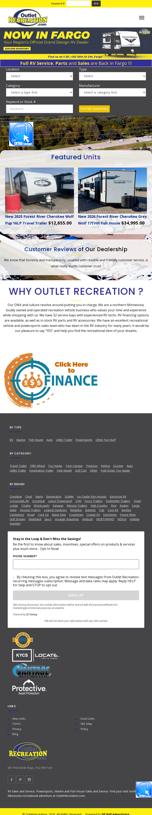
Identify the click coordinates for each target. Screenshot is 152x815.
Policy (84, 729)
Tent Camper (74, 466)
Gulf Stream (17, 519)
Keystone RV (118, 496)
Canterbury (17, 515)
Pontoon (92, 466)
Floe (113, 506)
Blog (15, 734)
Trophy (26, 506)
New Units (19, 719)
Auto (49, 440)
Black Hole (59, 515)
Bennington (53, 496)
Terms (16, 724)
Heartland (34, 519)
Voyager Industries (67, 519)
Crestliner (16, 496)
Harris (39, 496)
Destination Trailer (41, 470)
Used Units (87, 719)
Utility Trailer (64, 440)
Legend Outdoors (55, 510)
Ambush (87, 519)
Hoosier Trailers (30, 510)
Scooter (118, 466)
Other (93, 470)
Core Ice (43, 515)
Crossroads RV (19, 501)
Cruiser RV (93, 515)
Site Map (86, 724)
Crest (28, 496)
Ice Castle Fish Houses (92, 496)
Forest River (128, 515)
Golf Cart (81, 470)
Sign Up (76, 595)
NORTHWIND (105, 519)
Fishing (105, 466)
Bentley (126, 510)
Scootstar (38, 501)
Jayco (48, 519)
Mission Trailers (77, 506)
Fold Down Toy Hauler (115, 470)
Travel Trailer (18, 466)
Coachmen (76, 515)
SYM (78, 501)
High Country (99, 506)
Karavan (58, 506)
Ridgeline (76, 510)
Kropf (31, 515)
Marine (20, 440)
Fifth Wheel (37, 466)
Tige (101, 510)
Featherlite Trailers (118, 501)
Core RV (113, 510)
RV (11, 440)
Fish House (36, 440)
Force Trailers (93, 501)
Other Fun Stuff (106, 440)
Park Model (64, 470)
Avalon (124, 506)
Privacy (16, 729)
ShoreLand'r (42, 506)
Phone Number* (25, 556)
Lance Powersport (60, 501)
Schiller (69, 496)
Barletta (90, 510)
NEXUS (122, 519)
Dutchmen (110, 515)
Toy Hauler (55, 466)
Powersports (84, 440)
